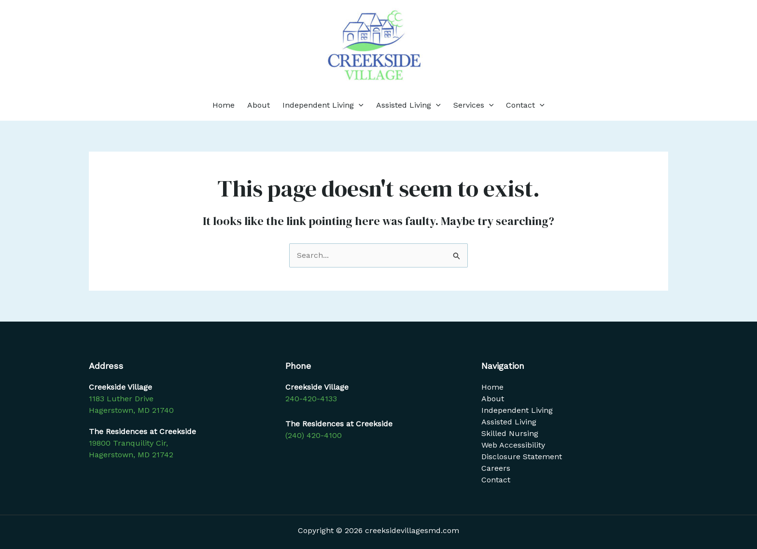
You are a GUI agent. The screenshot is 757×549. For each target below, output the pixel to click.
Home (223, 105)
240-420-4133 (311, 398)
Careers (495, 468)
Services (473, 105)
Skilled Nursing (509, 433)
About (258, 105)
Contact (525, 105)
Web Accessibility (513, 445)
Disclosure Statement (521, 456)
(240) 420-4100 (313, 435)
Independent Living (323, 105)
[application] (359, 105)
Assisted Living (408, 105)
